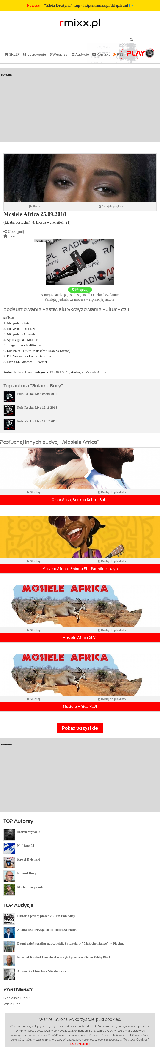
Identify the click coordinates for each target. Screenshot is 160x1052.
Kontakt (101, 54)
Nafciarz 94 (25, 845)
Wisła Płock (12, 1004)
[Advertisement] (80, 105)
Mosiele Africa (95, 372)
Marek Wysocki (28, 832)
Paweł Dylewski (28, 859)
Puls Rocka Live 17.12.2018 (37, 421)
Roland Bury (23, 372)
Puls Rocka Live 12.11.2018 (37, 407)
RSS (118, 54)
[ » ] (132, 5)
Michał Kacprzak (30, 887)
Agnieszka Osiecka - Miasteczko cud (43, 971)
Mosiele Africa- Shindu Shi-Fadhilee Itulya (80, 569)
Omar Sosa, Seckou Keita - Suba (80, 500)
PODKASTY (59, 372)
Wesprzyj (59, 54)
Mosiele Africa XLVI (80, 706)
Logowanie (34, 54)
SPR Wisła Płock (16, 998)
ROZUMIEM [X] (80, 1044)
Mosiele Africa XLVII (80, 638)
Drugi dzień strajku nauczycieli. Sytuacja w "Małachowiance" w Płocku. (70, 943)
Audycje (80, 54)
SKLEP (12, 54)
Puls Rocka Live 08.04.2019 (37, 394)
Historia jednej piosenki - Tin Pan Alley (46, 916)
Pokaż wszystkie (80, 728)
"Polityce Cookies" (136, 1039)
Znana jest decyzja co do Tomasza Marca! (48, 930)
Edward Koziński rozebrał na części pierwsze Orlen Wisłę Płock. (64, 957)
